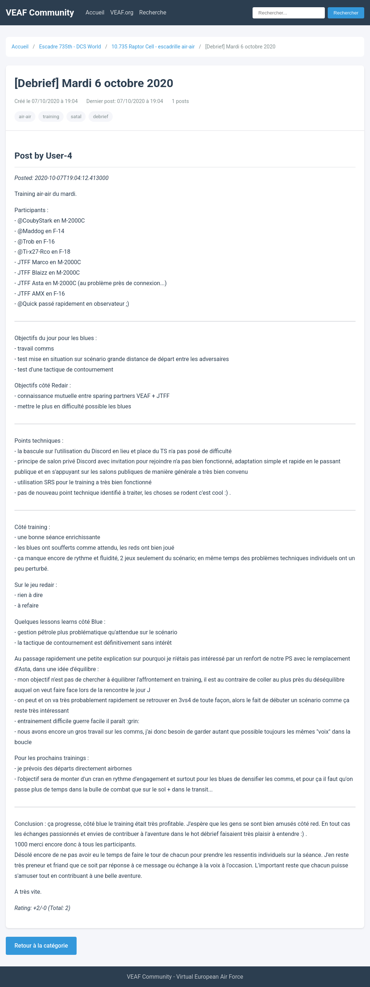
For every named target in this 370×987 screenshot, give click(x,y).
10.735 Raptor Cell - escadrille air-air (152, 47)
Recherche (152, 12)
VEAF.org (121, 12)
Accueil (95, 12)
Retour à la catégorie (41, 945)
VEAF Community (40, 13)
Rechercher (346, 13)
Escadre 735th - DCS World (70, 47)
